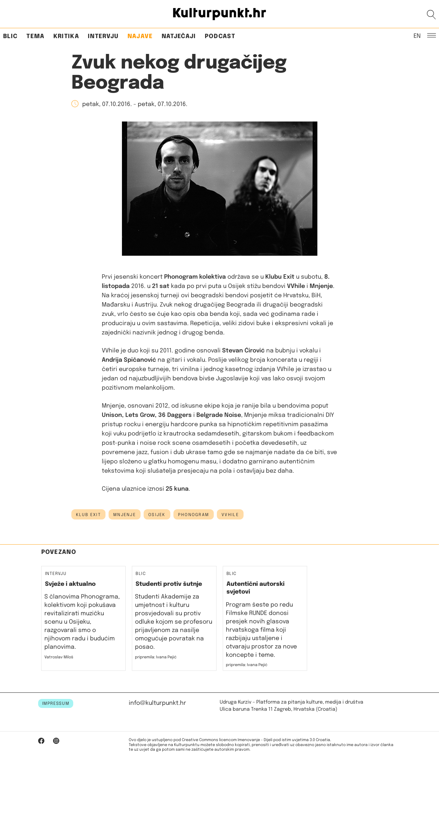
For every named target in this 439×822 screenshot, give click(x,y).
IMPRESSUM (55, 703)
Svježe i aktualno (70, 584)
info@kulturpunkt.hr (157, 703)
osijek (157, 515)
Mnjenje (124, 515)
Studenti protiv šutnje (169, 584)
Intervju (103, 36)
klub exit (88, 515)
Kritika (66, 36)
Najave (140, 36)
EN (417, 35)
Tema (35, 36)
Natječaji (179, 36)
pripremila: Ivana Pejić (156, 657)
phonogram (193, 515)
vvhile (230, 515)
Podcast (220, 36)
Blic (10, 36)
